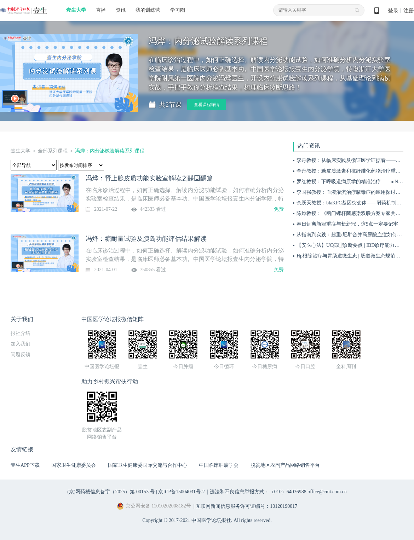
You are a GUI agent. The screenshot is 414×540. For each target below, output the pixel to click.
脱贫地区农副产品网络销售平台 (285, 465)
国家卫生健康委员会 (73, 465)
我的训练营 (148, 10)
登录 (393, 10)
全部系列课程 (53, 150)
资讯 (121, 10)
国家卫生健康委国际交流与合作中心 (147, 465)
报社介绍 (20, 333)
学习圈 (177, 10)
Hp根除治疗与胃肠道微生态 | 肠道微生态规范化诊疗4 (355, 256)
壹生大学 (76, 10)
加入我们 (20, 344)
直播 (101, 10)
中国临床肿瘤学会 (218, 465)
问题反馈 (20, 354)
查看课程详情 (206, 104)
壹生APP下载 (25, 465)
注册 (408, 10)
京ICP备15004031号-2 (181, 491)
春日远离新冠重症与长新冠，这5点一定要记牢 (347, 224)
